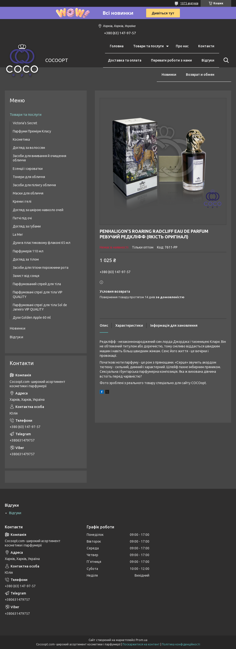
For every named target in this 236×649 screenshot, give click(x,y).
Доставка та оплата (124, 60)
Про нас (182, 46)
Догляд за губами (27, 226)
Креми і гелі (22, 201)
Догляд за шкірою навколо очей (38, 210)
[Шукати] (225, 60)
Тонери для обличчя (29, 177)
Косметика (21, 139)
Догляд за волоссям (29, 148)
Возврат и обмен (200, 74)
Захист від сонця (26, 276)
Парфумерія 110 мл (28, 251)
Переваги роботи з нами (171, 60)
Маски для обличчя (28, 193)
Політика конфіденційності (181, 644)
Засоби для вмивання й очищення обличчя (39, 158)
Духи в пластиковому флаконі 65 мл (41, 243)
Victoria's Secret (25, 123)
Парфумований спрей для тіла (37, 284)
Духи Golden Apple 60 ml (32, 317)
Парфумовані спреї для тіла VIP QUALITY (37, 294)
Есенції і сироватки (28, 169)
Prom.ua (141, 640)
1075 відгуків (189, 3)
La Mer (18, 234)
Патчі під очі (22, 218)
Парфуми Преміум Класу (32, 131)
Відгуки (208, 60)
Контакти (206, 46)
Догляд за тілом (26, 259)
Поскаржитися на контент (141, 644)
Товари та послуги (148, 46)
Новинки (169, 74)
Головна (117, 46)
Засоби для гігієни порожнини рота (40, 267)
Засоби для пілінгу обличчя (34, 185)
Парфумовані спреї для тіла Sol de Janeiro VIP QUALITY (40, 307)
